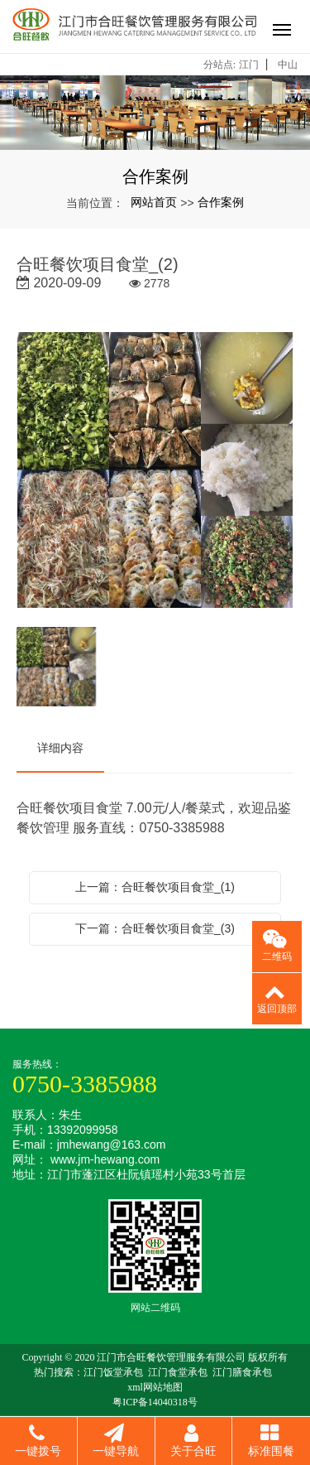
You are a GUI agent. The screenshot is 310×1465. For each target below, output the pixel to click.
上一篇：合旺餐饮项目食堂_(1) (155, 887)
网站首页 (154, 202)
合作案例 (221, 202)
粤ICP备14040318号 (155, 1402)
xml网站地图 (155, 1387)
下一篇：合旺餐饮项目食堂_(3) (155, 928)
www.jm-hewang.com (105, 1159)
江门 (249, 64)
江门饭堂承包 (113, 1372)
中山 (288, 64)
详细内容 (60, 747)
